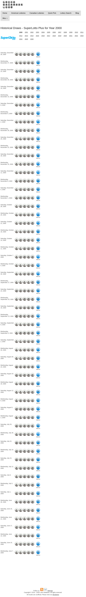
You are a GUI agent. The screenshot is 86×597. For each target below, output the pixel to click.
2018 (54, 36)
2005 (48, 32)
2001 (26, 32)
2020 (65, 36)
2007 (59, 32)
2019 (59, 36)
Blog (77, 13)
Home (5, 13)
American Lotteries (18, 13)
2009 (70, 32)
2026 (31, 39)
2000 (20, 32)
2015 (37, 36)
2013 (26, 36)
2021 (70, 36)
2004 (43, 32)
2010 (76, 32)
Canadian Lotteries (37, 13)
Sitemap (50, 591)
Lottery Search (65, 13)
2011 (81, 32)
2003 (37, 32)
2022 (76, 36)
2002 (31, 32)
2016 (43, 36)
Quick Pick (52, 13)
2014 (31, 36)
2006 (54, 32)
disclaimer (56, 594)
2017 (48, 36)
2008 (65, 32)
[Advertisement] (71, 64)
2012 (20, 36)
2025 (26, 39)
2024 (20, 39)
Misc (4, 18)
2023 (81, 36)
